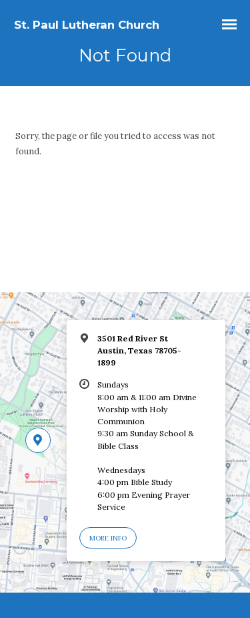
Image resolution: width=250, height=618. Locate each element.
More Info (108, 538)
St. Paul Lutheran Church (86, 24)
